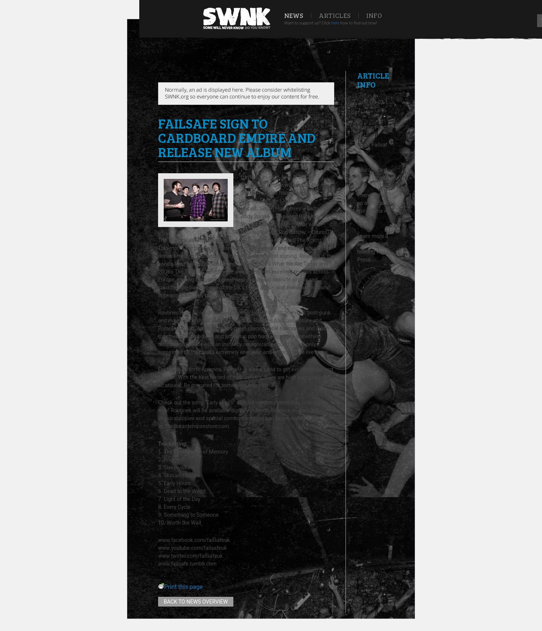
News (293, 15)
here (335, 23)
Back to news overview (196, 602)
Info (374, 15)
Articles (335, 15)
